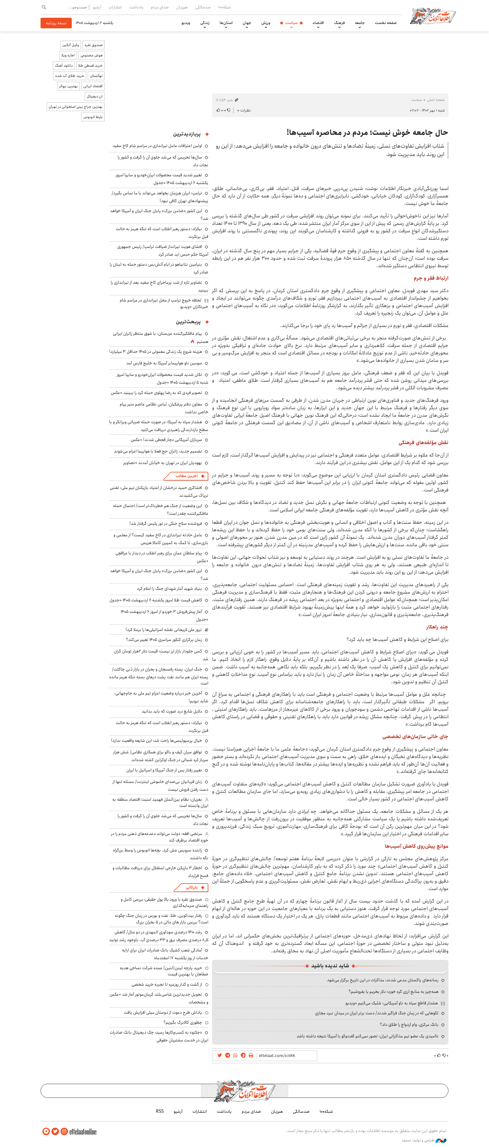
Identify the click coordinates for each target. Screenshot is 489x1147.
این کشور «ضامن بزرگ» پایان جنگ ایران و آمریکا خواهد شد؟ (159, 574)
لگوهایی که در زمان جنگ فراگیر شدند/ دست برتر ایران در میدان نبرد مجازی (376, 1013)
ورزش (265, 23)
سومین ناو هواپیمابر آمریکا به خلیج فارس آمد (164, 363)
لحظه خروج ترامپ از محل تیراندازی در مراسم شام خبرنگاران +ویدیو (164, 303)
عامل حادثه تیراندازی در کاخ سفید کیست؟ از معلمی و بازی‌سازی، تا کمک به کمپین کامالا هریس (161, 539)
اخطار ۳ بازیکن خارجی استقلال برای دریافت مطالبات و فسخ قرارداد (160, 872)
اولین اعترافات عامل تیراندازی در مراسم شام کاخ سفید (157, 145)
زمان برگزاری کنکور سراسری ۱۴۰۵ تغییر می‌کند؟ (164, 639)
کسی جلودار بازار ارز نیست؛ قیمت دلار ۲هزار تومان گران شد (161, 655)
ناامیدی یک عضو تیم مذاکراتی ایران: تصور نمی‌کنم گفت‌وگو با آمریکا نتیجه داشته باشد (367, 1036)
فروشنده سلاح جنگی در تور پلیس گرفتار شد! (165, 523)
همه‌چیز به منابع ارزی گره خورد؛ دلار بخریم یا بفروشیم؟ (393, 991)
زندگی (205, 23)
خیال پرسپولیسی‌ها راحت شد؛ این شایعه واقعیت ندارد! (156, 740)
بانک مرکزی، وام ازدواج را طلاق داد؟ (409, 1024)
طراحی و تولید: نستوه (424, 1140)
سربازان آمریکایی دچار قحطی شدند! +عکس (166, 439)
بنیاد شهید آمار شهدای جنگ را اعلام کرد (169, 588)
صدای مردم (160, 7)
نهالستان (96, 76)
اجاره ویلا (68, 55)
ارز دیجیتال (95, 96)
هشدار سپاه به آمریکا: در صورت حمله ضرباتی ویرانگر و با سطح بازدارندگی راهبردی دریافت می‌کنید (158, 426)
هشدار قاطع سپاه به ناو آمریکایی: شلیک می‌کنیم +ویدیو (392, 1003)
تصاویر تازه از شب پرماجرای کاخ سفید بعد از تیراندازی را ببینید (159, 286)
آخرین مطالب (187, 476)
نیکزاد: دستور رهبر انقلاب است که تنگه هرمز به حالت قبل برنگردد (162, 232)
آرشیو (97, 7)
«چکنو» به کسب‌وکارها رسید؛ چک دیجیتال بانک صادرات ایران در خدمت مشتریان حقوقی (159, 1036)
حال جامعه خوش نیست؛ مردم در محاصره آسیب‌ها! (367, 133)
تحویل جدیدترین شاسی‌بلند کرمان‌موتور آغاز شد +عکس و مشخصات (158, 998)
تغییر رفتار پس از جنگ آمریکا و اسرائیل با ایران (164, 770)
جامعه (360, 23)
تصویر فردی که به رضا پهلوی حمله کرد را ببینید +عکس (156, 392)
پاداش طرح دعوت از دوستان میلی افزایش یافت (163, 1012)
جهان (247, 23)
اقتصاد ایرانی (93, 86)
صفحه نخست (386, 23)
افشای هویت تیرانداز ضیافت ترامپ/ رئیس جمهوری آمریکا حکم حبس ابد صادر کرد (162, 250)
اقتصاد (318, 23)
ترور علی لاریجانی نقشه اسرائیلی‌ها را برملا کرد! (164, 629)
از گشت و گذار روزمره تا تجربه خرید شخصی (167, 984)
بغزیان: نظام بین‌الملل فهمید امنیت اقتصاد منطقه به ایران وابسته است (160, 802)
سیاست (291, 23)
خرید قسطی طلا (90, 66)
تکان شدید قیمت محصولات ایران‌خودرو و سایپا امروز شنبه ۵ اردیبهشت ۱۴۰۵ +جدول (162, 378)
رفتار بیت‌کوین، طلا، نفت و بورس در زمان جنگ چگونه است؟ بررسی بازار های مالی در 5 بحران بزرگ (161, 918)
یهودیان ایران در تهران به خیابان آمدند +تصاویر (162, 462)
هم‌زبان (182, 7)
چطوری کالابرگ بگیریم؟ (182, 1022)
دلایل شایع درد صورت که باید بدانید (172, 711)
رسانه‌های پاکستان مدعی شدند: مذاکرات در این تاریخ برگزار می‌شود (382, 980)
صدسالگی (203, 7)
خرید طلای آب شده (69, 76)
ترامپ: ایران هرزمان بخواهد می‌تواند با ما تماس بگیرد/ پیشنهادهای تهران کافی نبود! (160, 197)
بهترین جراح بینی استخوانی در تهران (76, 107)
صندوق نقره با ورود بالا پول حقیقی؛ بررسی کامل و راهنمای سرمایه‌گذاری (164, 902)
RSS (160, 1111)
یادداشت (136, 7)
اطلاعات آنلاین (432, 15)
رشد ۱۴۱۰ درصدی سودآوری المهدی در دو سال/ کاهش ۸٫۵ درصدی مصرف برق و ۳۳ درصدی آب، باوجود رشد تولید (158, 936)
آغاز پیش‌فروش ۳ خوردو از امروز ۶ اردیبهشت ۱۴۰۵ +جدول (164, 615)
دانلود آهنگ (64, 66)
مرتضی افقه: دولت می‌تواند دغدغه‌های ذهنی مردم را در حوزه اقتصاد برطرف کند (159, 836)
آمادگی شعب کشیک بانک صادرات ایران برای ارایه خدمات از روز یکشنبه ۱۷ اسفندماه (165, 954)
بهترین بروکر (68, 86)
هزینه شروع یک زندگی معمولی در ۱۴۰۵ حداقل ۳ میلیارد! (155, 351)
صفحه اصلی (436, 100)
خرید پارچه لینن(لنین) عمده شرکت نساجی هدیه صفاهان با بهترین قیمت (164, 971)
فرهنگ (339, 23)
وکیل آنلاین (70, 45)
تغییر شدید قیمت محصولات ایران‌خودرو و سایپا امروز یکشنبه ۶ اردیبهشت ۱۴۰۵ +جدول (162, 179)
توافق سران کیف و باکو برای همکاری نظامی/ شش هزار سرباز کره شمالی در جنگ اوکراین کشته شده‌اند (160, 756)
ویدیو (186, 23)
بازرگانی (192, 887)
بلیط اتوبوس (93, 117)
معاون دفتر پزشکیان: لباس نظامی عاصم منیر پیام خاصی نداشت (164, 408)
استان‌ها (226, 23)
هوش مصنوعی (91, 55)
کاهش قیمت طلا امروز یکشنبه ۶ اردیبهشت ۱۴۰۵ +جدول (155, 600)
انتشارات (115, 7)
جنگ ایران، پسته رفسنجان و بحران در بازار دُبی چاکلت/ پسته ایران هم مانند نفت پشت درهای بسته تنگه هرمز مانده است (158, 676)
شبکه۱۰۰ (224, 7)
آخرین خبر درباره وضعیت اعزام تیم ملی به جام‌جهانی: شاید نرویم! (161, 697)
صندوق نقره (94, 45)
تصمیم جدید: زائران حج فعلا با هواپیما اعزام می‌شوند (158, 451)
